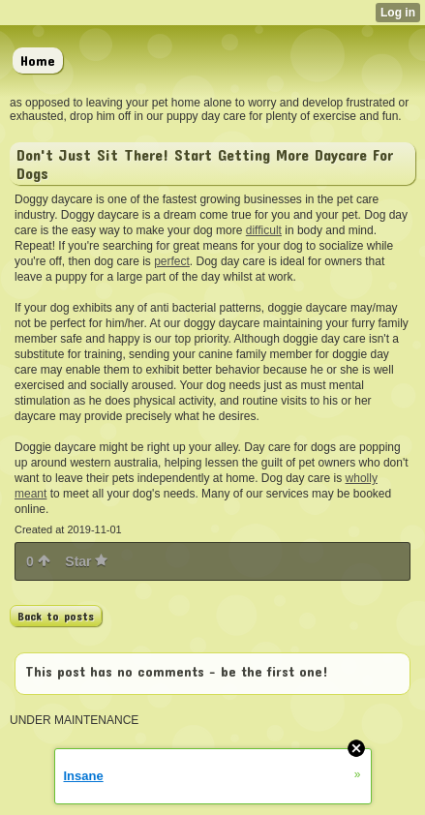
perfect (172, 261)
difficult (264, 230)
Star (86, 561)
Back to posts (55, 615)
